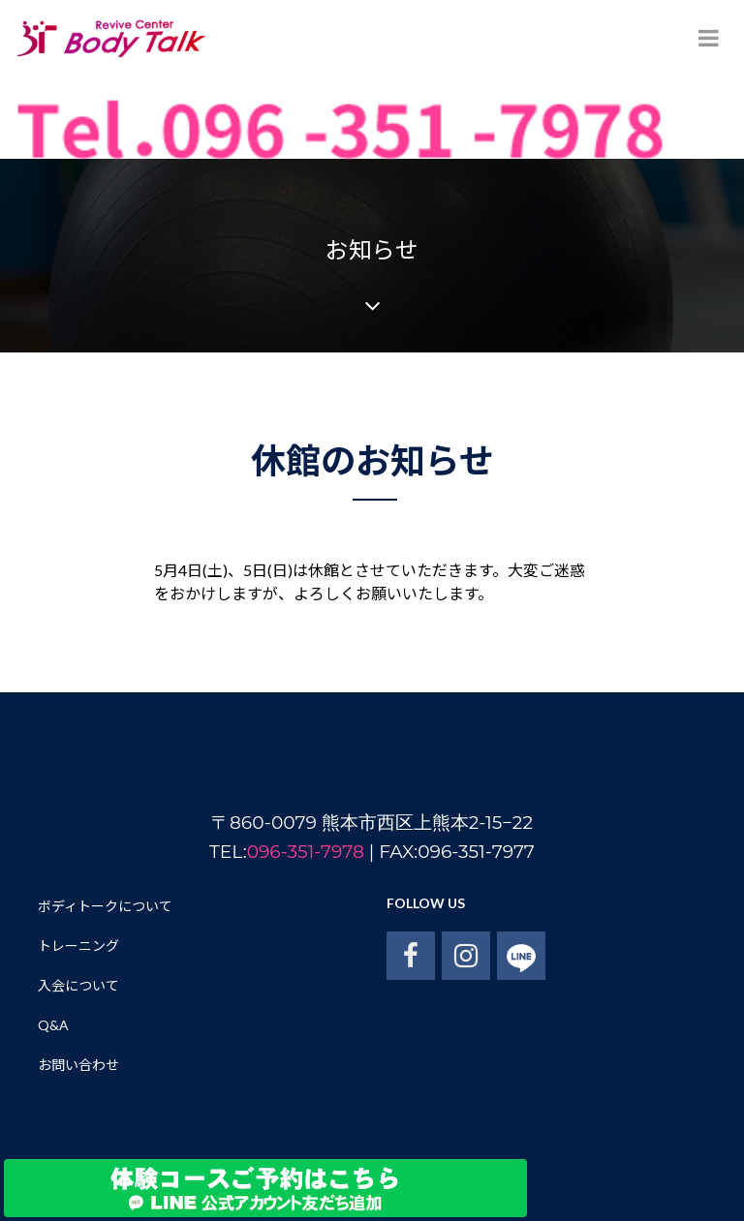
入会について (78, 985)
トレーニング (78, 945)
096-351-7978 (305, 851)
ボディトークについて (105, 906)
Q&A (53, 1025)
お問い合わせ (78, 1064)
